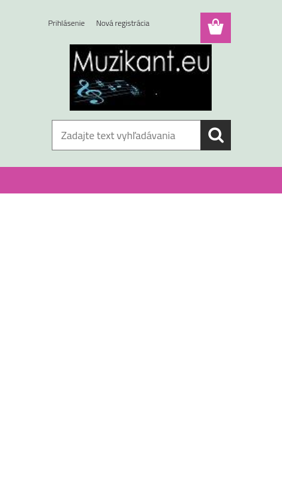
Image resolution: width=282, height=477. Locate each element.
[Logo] (141, 77)
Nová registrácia (123, 23)
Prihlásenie (66, 23)
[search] (215, 135)
